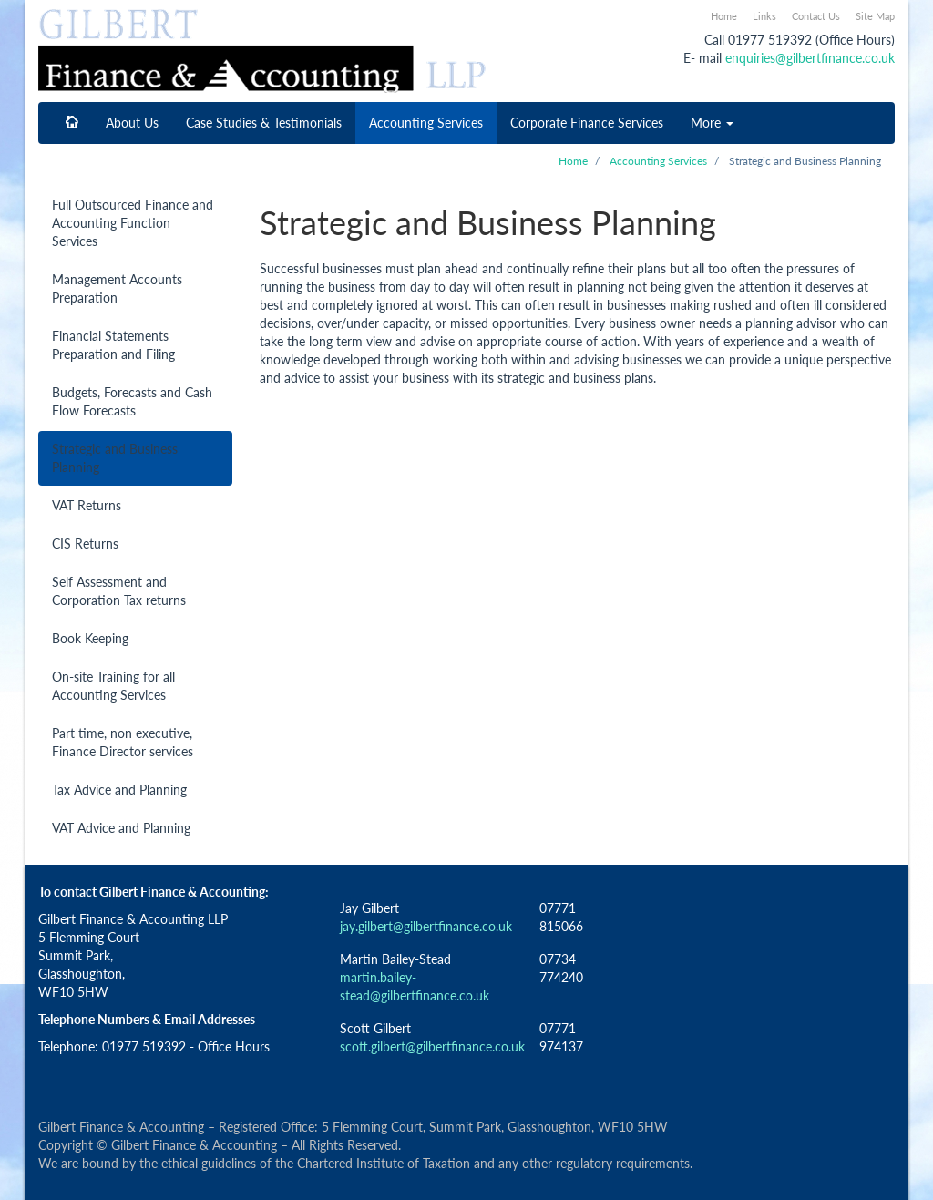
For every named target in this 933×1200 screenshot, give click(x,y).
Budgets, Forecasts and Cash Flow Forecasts (132, 401)
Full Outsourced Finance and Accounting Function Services (132, 223)
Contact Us (816, 16)
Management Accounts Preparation (117, 288)
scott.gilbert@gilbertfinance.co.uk (432, 1046)
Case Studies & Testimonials (264, 122)
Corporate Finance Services (586, 122)
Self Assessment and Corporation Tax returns (119, 591)
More (712, 122)
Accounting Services (426, 122)
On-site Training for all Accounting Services (113, 686)
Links (764, 16)
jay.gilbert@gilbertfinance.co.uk (426, 926)
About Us (132, 122)
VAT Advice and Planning (121, 828)
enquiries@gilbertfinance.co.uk (810, 58)
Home (724, 16)
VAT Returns (86, 505)
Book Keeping (90, 638)
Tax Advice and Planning (119, 789)
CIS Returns (85, 543)
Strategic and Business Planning (115, 458)
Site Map (875, 16)
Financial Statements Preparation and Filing (113, 345)
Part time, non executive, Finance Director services (122, 742)
